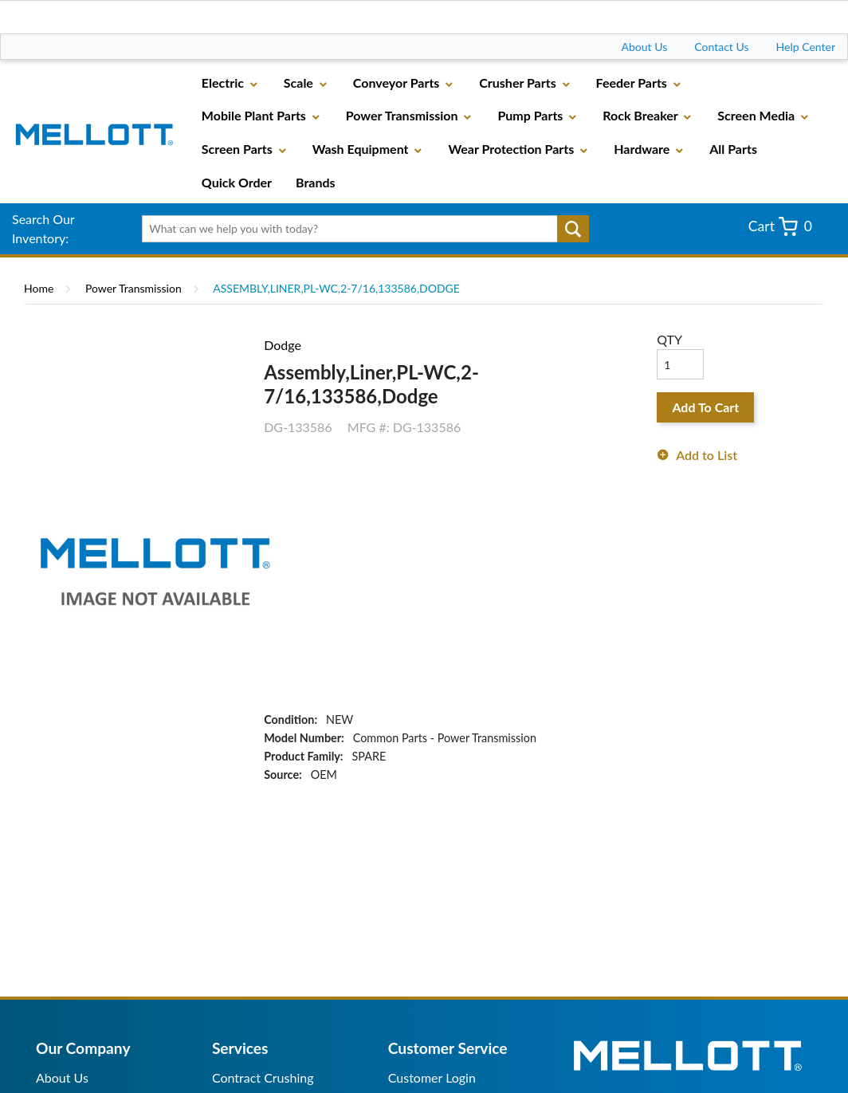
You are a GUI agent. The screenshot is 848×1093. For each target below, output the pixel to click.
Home (38, 288)
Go (573, 228)
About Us (645, 46)
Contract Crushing (263, 1077)
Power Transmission (133, 288)
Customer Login (432, 1077)
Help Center (805, 46)
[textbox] (360, 228)
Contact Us (721, 46)
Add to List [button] (706, 454)
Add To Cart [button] (705, 407)
